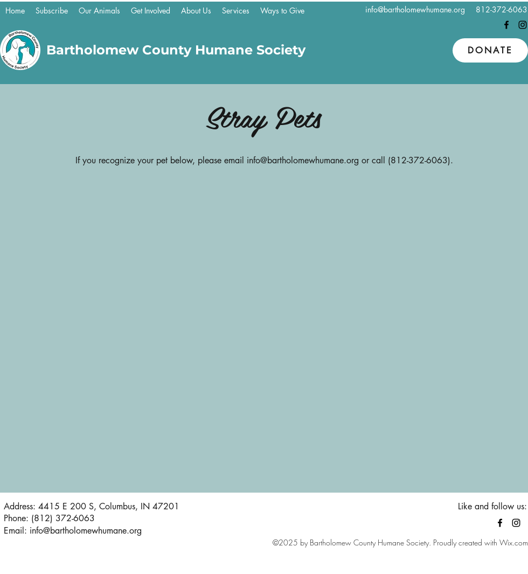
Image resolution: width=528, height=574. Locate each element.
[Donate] (490, 50)
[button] (99, 11)
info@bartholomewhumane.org (415, 9)
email (234, 160)
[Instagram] (522, 24)
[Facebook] (506, 24)
